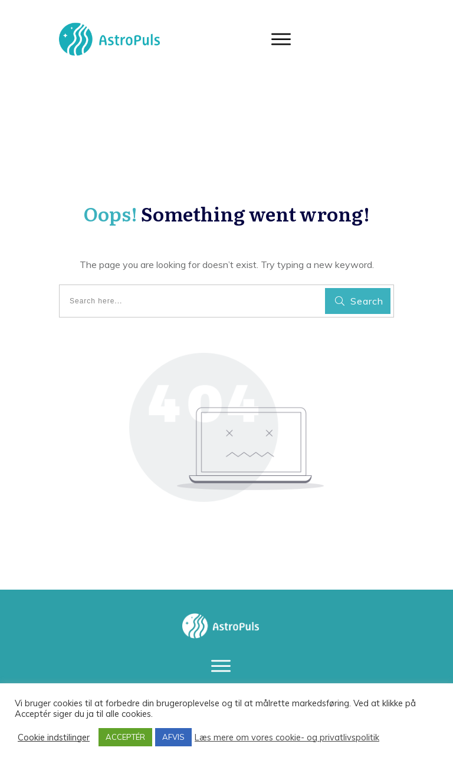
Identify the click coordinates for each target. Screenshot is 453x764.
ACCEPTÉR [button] (125, 737)
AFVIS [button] (173, 737)
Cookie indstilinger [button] (54, 737)
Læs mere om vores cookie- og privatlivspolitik (287, 737)
